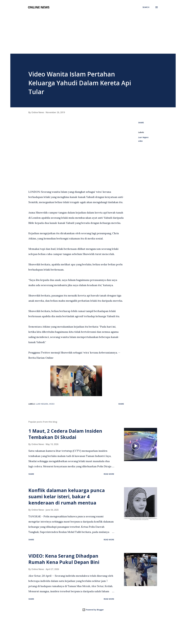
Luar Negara (143, 137)
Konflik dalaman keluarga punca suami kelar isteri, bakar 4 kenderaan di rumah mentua (66, 496)
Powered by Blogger (93, 609)
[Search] (145, 7)
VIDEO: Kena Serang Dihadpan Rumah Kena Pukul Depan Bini (63, 559)
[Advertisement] (93, 30)
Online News (38, 7)
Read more (109, 474)
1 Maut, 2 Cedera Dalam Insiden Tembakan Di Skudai (65, 434)
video (140, 141)
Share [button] (141, 122)
